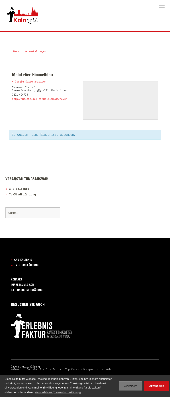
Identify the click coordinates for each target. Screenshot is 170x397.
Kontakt (16, 279)
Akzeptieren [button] (156, 386)
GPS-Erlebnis (19, 189)
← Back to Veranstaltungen (27, 51)
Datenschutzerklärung (26, 290)
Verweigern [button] (130, 385)
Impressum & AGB (22, 285)
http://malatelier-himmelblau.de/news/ (39, 99)
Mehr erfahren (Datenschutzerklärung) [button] (58, 392)
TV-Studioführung (22, 194)
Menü (162, 7)
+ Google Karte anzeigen (29, 81)
